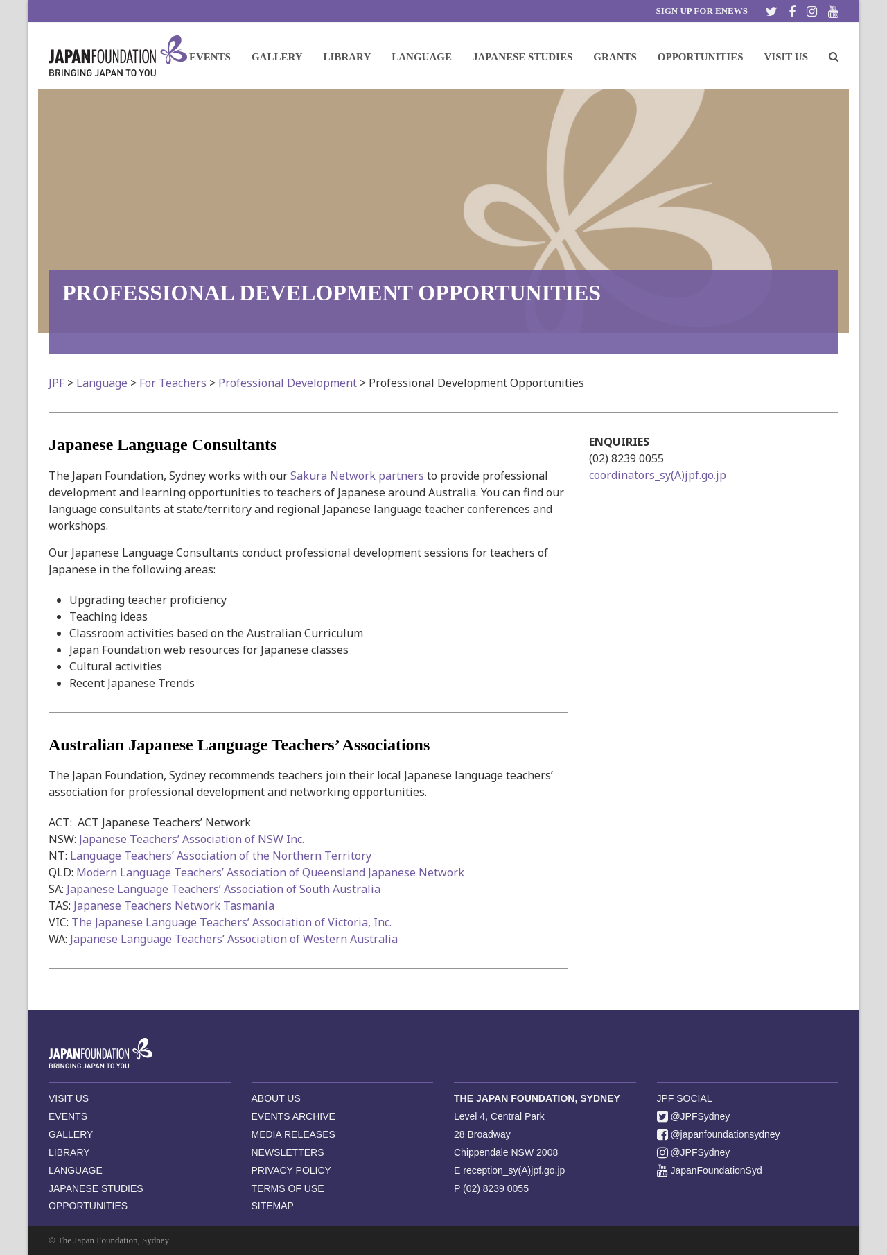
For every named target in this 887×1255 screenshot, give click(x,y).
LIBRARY (69, 1152)
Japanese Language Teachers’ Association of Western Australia (234, 938)
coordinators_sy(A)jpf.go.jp (657, 475)
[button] (833, 56)
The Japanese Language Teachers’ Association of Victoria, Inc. (231, 922)
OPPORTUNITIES (88, 1205)
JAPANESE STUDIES (96, 1188)
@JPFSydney (693, 1116)
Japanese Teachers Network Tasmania (173, 905)
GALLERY (71, 1134)
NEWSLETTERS (288, 1152)
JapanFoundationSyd (709, 1170)
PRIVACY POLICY (291, 1170)
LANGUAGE (76, 1170)
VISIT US (69, 1098)
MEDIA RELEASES (293, 1134)
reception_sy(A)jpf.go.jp (514, 1170)
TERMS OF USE (288, 1188)
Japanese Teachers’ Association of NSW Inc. (191, 839)
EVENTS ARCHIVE (293, 1116)
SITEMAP (273, 1205)
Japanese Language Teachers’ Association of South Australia (223, 889)
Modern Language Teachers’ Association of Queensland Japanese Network (270, 872)
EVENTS (68, 1116)
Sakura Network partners (357, 475)
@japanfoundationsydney (718, 1134)
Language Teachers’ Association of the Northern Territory (220, 855)
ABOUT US (276, 1098)
